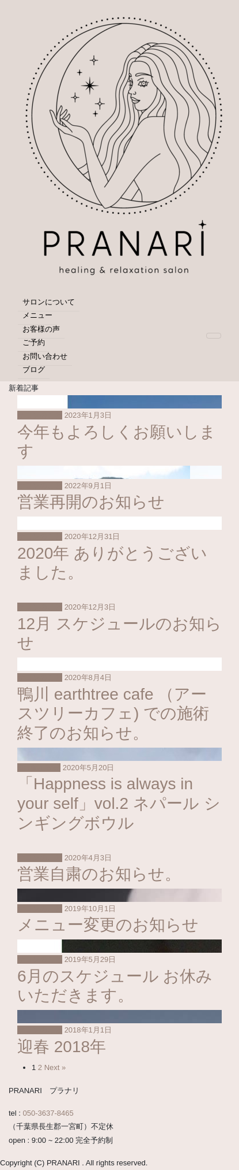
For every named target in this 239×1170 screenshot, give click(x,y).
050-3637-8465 (48, 1113)
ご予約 (33, 342)
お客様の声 (41, 329)
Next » (55, 1067)
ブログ (33, 369)
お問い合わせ (44, 356)
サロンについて (48, 302)
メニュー (37, 315)
